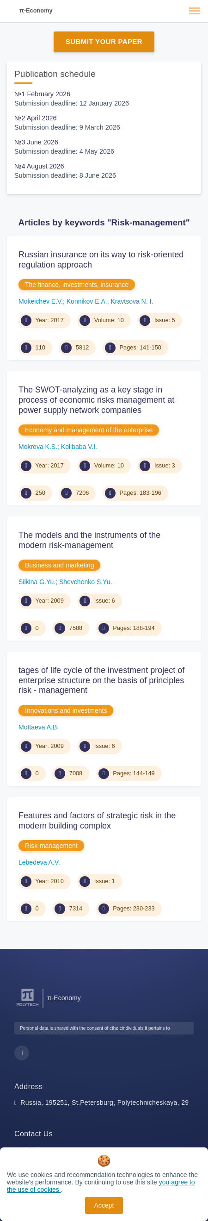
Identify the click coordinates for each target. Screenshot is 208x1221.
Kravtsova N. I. (131, 301)
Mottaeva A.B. (38, 727)
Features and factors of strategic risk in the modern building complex (97, 820)
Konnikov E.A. (87, 301)
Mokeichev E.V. (40, 301)
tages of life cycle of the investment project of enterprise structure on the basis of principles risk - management (101, 680)
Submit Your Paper (104, 41)
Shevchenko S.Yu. (85, 582)
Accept (104, 1205)
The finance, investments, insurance (76, 284)
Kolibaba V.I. (79, 446)
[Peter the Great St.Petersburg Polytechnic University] (27, 1006)
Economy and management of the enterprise (89, 430)
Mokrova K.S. (37, 446)
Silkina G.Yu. (36, 582)
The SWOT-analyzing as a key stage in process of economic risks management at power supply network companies (96, 399)
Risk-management (51, 845)
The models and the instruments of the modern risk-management (89, 540)
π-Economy (36, 10)
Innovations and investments (66, 710)
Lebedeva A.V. (39, 862)
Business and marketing (59, 565)
